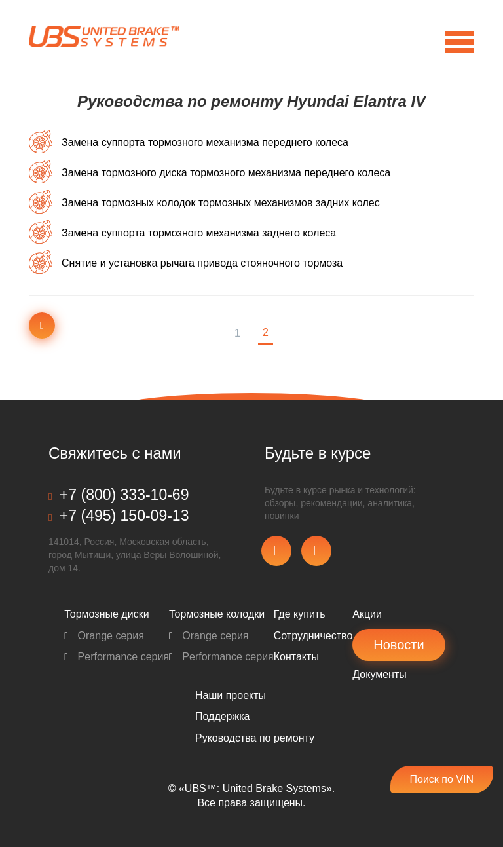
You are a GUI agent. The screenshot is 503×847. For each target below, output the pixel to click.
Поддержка (222, 716)
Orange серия (104, 635)
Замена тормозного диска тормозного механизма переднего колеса (226, 172)
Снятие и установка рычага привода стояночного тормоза (202, 263)
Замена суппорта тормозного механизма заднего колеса (199, 232)
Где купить (300, 614)
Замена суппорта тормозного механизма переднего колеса (205, 142)
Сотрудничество (313, 635)
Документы (379, 674)
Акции (367, 614)
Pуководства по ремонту (254, 737)
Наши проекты (230, 695)
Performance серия (116, 656)
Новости (398, 644)
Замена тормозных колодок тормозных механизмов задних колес (221, 202)
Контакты (296, 656)
